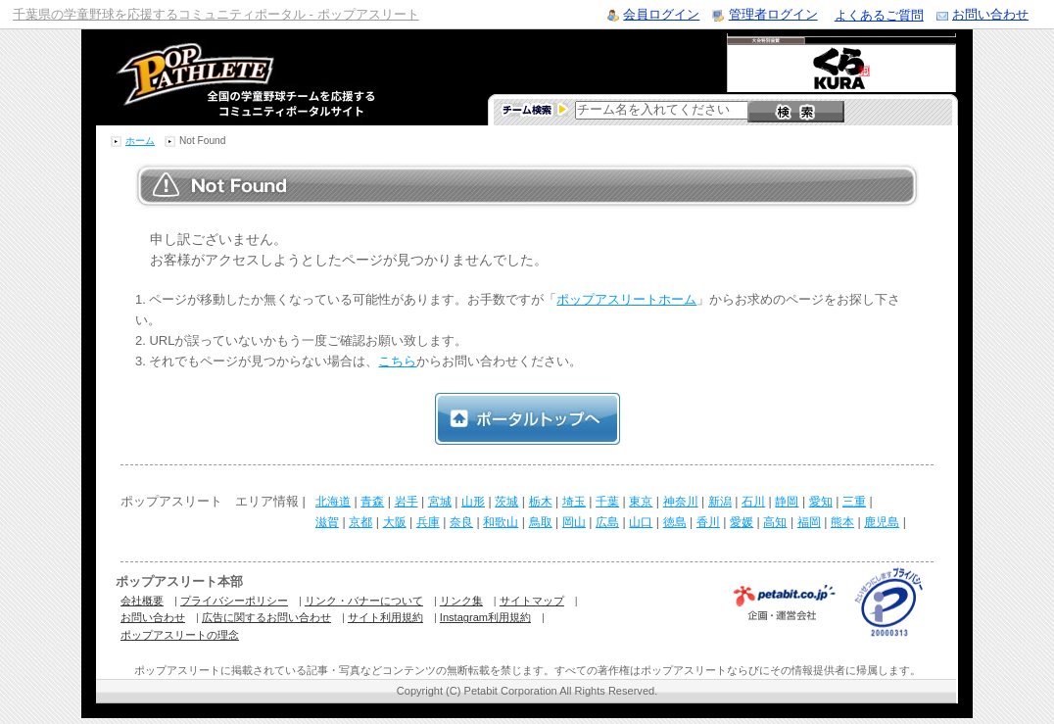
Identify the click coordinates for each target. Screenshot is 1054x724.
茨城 (506, 501)
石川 (753, 501)
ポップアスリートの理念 (179, 635)
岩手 (406, 501)
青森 (372, 501)
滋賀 (327, 522)
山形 (473, 501)
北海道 (333, 501)
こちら (397, 361)
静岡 (786, 501)
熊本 (842, 522)
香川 (708, 522)
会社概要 (142, 600)
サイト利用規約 (385, 617)
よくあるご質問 (879, 15)
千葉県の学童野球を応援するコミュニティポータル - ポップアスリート (216, 14)
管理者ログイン (773, 14)
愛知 (821, 501)
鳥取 (540, 522)
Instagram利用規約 (485, 617)
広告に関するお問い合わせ (266, 617)
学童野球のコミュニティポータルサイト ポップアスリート (222, 77)
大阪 (395, 522)
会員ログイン (661, 14)
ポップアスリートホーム (626, 299)
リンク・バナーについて (364, 600)
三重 (854, 501)
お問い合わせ (990, 14)
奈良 (461, 522)
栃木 (540, 501)
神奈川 (680, 501)
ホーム (140, 140)
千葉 (607, 501)
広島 (607, 522)
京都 (360, 522)
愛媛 (741, 522)
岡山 (574, 522)
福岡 (809, 522)
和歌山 (500, 522)
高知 (775, 522)
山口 (640, 522)
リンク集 (461, 600)
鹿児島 (881, 522)
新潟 (720, 501)
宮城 (440, 501)
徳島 (675, 522)
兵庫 (428, 522)
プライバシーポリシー (234, 600)
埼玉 (574, 501)
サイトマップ (532, 600)
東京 (640, 501)
